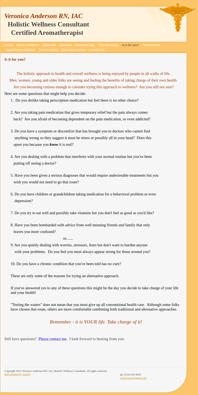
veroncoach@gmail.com (133, 378)
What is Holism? (27, 45)
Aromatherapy (85, 45)
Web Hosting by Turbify (17, 374)
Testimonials (151, 45)
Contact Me (97, 50)
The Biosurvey (109, 45)
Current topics (48, 50)
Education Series (73, 50)
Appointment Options (20, 50)
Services (66, 45)
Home (9, 45)
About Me (49, 45)
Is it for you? (130, 45)
